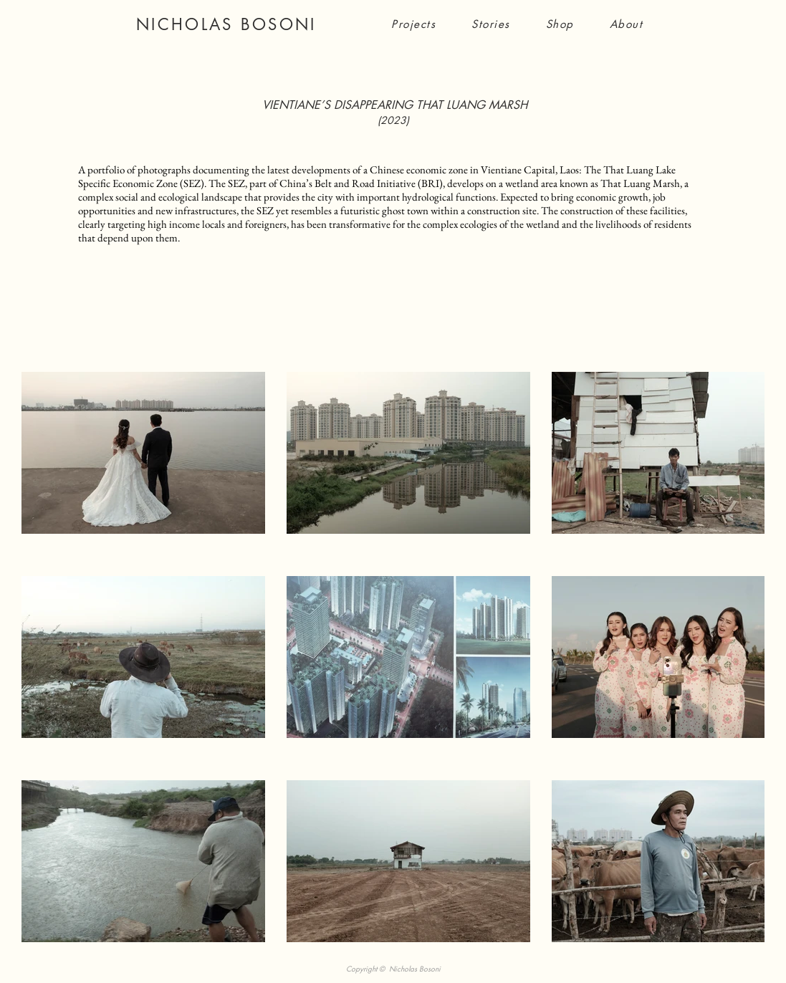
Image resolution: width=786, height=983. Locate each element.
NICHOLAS (188, 24)
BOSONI (279, 24)
